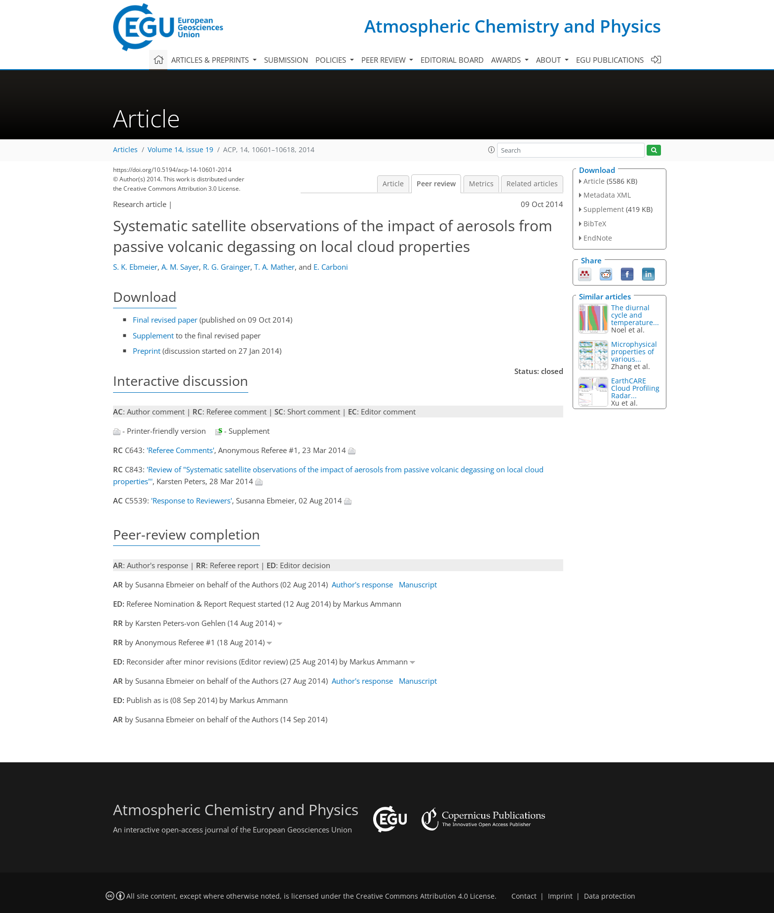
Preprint (146, 351)
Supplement (153, 335)
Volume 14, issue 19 (180, 149)
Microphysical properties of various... (634, 351)
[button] (491, 149)
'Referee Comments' (180, 450)
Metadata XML (607, 195)
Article (393, 183)
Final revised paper (165, 320)
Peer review (436, 183)
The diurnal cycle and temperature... (635, 315)
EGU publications (610, 60)
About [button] (549, 60)
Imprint (560, 896)
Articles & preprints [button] (211, 60)
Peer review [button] (384, 60)
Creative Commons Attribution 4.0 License (425, 896)
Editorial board (452, 60)
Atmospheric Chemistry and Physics (512, 26)
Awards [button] (507, 60)
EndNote (597, 238)
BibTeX (594, 223)
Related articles (532, 183)
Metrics (481, 183)
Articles (125, 149)
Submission (286, 60)
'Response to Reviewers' (191, 500)
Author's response (362, 584)
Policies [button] (331, 60)
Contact (524, 896)
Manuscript (418, 584)
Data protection (609, 896)
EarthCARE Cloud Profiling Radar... (635, 388)
